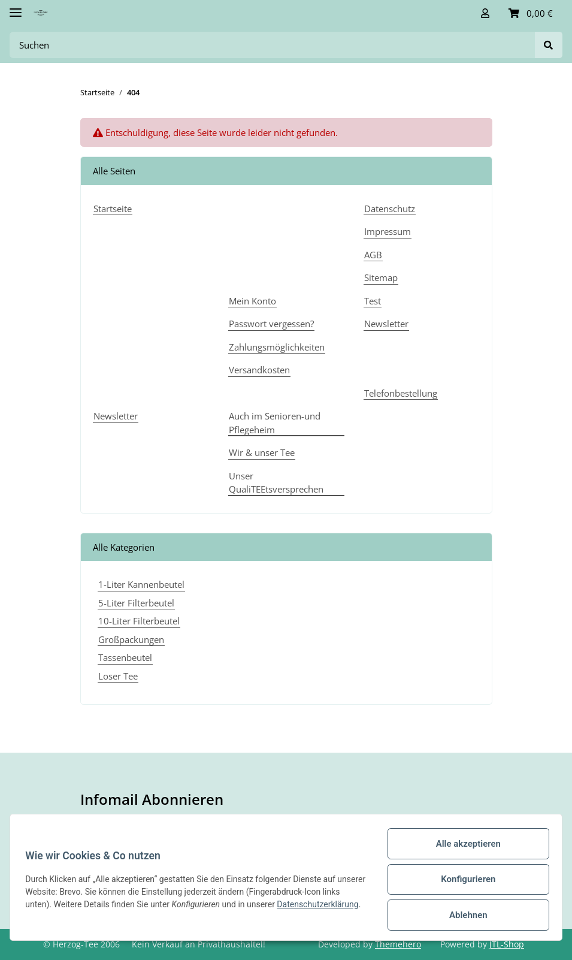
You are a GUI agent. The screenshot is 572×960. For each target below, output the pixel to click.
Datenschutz (389, 209)
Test (372, 301)
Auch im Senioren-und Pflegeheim (274, 423)
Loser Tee (118, 676)
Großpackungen (131, 639)
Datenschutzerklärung (70, 911)
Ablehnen (464, 915)
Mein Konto (252, 301)
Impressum (387, 231)
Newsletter (386, 324)
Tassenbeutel (125, 657)
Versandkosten (259, 370)
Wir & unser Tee (262, 452)
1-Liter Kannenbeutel (141, 584)
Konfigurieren (464, 879)
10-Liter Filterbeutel (139, 621)
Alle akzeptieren (464, 843)
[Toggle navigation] (16, 7)
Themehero (398, 944)
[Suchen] (272, 45)
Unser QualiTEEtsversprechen (276, 483)
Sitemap (381, 277)
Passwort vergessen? (271, 324)
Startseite (112, 209)
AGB (373, 255)
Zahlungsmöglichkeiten (277, 347)
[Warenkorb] (530, 13)
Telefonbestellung (400, 393)
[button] (485, 13)
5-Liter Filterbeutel (136, 603)
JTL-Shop (506, 944)
